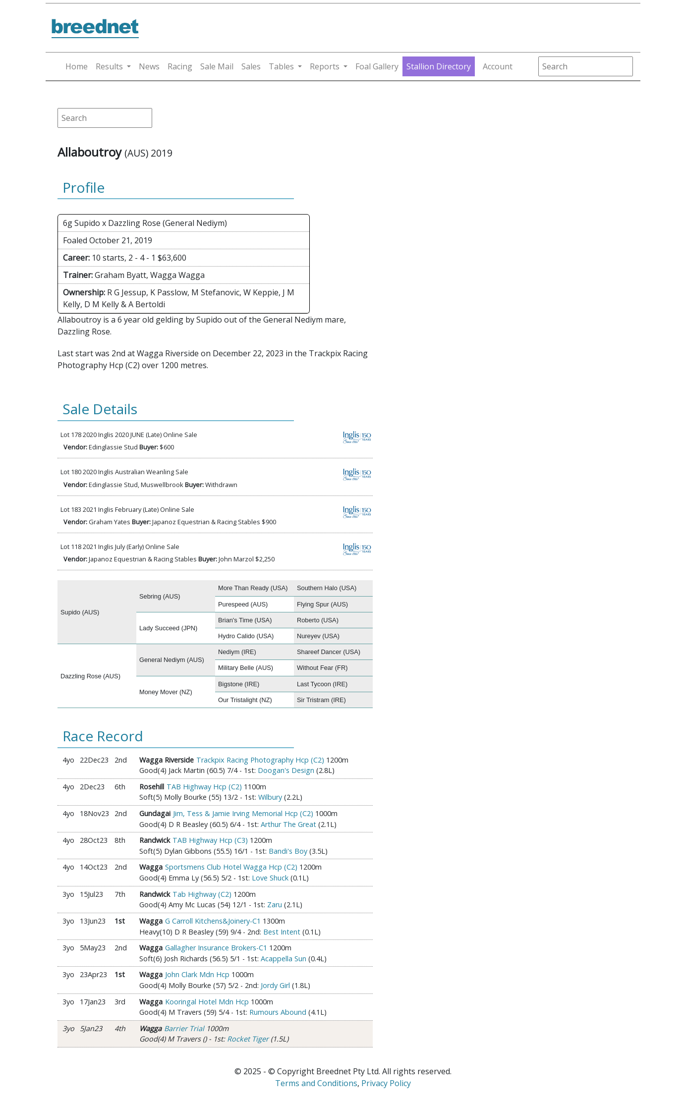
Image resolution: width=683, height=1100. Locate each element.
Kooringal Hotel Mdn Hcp (207, 1001)
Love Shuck (270, 877)
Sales (251, 66)
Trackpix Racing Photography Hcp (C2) (260, 760)
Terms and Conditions (316, 1083)
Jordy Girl (275, 985)
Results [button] (109, 66)
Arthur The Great (288, 824)
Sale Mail (216, 66)
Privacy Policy (386, 1083)
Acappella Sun (283, 958)
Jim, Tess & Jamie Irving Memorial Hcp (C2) (243, 813)
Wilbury (270, 797)
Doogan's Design (286, 770)
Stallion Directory (438, 66)
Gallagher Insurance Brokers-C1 (216, 947)
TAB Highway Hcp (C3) (210, 840)
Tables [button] (281, 66)
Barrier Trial (184, 1028)
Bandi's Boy (288, 851)
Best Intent (281, 931)
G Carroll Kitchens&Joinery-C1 (213, 921)
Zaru (274, 904)
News (149, 66)
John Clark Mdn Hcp (197, 974)
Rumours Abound (277, 1012)
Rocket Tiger (248, 1039)
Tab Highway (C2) (201, 894)
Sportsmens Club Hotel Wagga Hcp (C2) (231, 867)
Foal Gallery (376, 66)
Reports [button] (325, 66)
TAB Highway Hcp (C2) (204, 786)
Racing (180, 66)
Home (76, 66)
